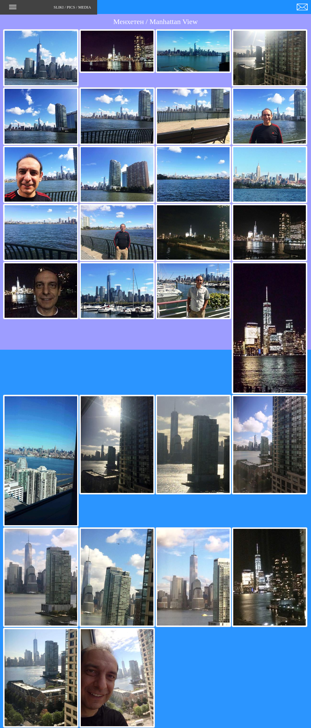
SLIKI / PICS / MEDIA (50, 9)
